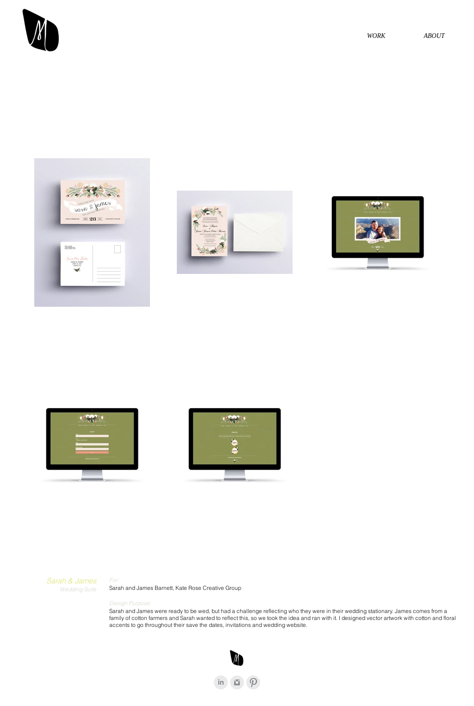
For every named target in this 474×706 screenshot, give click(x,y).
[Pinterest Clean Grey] (253, 682)
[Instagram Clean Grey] (237, 682)
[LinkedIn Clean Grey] (221, 682)
